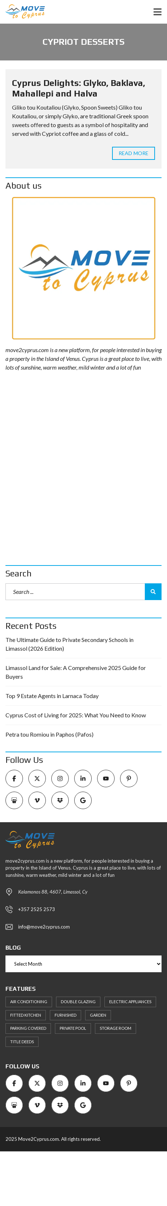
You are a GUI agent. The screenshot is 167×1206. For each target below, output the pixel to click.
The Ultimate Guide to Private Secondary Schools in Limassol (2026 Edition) (69, 644)
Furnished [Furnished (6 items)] (65, 1015)
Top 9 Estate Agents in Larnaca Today (52, 695)
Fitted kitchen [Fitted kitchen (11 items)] (25, 1015)
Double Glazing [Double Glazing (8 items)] (78, 1001)
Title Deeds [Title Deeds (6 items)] (22, 1041)
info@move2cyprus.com (44, 927)
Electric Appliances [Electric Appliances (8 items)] (130, 1001)
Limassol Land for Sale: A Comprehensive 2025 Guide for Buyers (75, 672)
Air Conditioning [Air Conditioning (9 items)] (28, 1001)
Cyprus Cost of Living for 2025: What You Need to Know (75, 715)
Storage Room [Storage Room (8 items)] (115, 1028)
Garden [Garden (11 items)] (98, 1015)
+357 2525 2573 (36, 909)
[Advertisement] (83, 468)
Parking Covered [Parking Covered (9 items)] (28, 1028)
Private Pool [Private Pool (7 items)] (73, 1028)
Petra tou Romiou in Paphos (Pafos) (49, 734)
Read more (133, 153)
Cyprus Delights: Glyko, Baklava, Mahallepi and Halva (78, 88)
